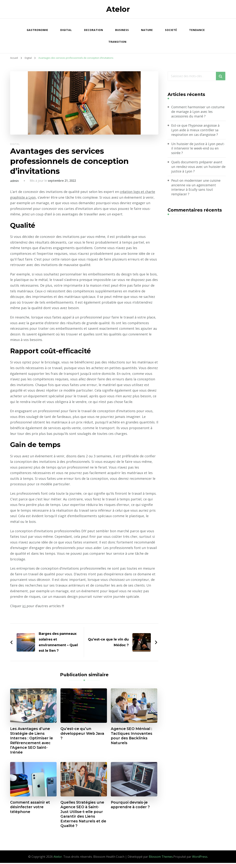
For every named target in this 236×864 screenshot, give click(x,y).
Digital (66, 30)
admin (14, 181)
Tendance (197, 30)
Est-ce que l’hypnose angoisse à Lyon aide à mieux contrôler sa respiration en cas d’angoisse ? (196, 130)
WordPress (199, 858)
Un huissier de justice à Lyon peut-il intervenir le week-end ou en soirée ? (197, 149)
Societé (171, 30)
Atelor (118, 9)
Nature (147, 30)
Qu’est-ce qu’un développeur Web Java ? (82, 734)
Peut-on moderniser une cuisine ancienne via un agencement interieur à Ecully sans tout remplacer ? (196, 188)
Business (122, 30)
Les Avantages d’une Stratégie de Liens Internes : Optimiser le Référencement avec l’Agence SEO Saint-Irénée (32, 741)
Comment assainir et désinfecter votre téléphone (30, 808)
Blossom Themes (161, 858)
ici (24, 606)
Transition (117, 41)
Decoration (93, 30)
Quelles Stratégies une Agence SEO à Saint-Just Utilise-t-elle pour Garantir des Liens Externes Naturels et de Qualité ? (82, 815)
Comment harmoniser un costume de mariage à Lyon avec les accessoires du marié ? (197, 111)
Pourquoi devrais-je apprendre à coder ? (131, 805)
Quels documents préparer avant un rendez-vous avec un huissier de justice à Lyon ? (197, 167)
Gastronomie (37, 30)
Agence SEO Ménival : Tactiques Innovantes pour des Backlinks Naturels (132, 736)
